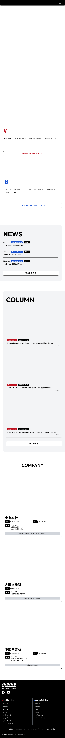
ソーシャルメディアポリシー (38, 729)
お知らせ (5, 709)
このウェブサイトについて (22, 729)
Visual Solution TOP (31, 153)
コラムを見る (34, 443)
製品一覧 (5, 703)
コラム (5, 712)
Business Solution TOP (33, 205)
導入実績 (5, 706)
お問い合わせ (7, 715)
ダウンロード (7, 721)
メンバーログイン (8, 724)
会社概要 (11, 729)
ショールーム (7, 718)
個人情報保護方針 (51, 729)
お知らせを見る (30, 273)
